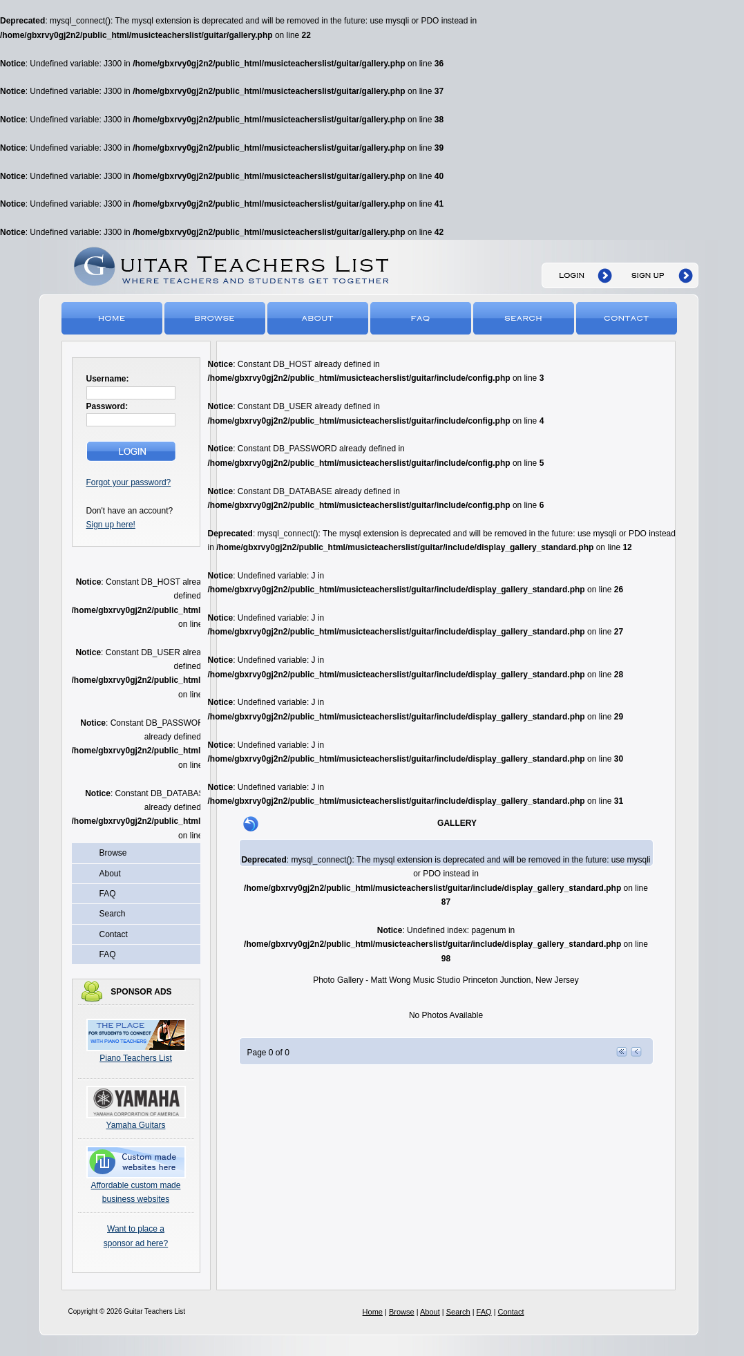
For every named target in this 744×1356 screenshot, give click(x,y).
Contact (627, 318)
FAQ (421, 318)
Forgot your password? (128, 482)
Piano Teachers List (135, 1058)
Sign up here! (110, 524)
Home (112, 318)
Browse (215, 318)
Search (524, 318)
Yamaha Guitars (136, 1125)
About (318, 318)
